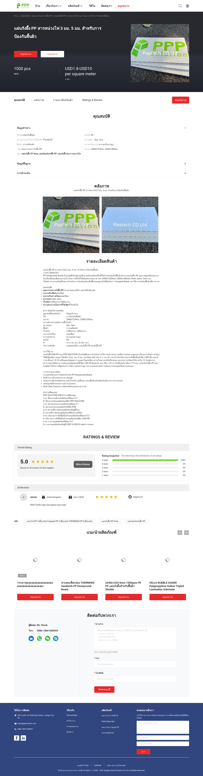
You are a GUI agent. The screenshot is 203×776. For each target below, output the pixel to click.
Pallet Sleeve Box (108, 721)
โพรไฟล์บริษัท (72, 715)
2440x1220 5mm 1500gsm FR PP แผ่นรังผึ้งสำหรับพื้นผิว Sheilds (123, 586)
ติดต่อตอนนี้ (104, 689)
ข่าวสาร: (99, 624)
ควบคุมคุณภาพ (72, 726)
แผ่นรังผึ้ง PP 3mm (110, 521)
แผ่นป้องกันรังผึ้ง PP (136, 521)
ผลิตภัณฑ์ (25, 16)
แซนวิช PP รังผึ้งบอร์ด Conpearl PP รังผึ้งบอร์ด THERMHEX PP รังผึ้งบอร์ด (60, 521)
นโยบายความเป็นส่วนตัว (116, 765)
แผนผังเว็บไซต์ (82, 765)
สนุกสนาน (25, 54)
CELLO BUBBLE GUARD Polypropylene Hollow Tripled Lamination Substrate (166, 586)
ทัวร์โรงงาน (71, 721)
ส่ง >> (143, 752)
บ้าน (16, 16)
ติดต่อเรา (70, 732)
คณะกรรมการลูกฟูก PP (110, 727)
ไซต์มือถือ (97, 765)
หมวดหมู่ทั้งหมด (108, 733)
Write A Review (83, 464)
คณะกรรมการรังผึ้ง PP (42, 16)
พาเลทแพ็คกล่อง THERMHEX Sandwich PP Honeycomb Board (78, 586)
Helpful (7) (138, 497)
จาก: (97, 658)
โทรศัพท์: (99, 673)
